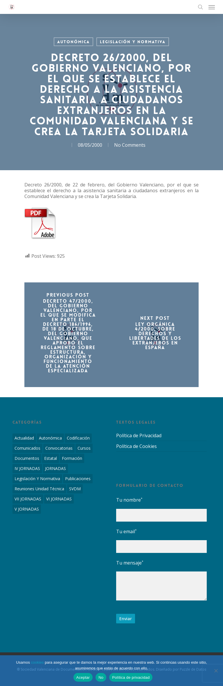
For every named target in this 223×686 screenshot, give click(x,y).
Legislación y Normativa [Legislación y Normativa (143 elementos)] (37, 478)
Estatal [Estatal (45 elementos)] (50, 458)
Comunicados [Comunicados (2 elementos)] (27, 448)
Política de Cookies (136, 446)
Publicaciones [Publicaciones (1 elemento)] (78, 478)
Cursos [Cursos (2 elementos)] (84, 448)
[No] (216, 671)
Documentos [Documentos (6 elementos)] (27, 458)
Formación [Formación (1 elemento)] (72, 458)
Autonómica (73, 41)
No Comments (129, 145)
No (100, 677)
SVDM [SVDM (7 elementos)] (75, 488)
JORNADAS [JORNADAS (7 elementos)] (55, 468)
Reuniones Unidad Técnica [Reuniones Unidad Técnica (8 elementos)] (39, 488)
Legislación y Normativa (133, 41)
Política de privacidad (131, 677)
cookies (37, 662)
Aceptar (83, 677)
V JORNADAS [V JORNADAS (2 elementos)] (27, 509)
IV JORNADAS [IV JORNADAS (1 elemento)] (27, 468)
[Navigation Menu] (211, 7)
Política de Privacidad (138, 436)
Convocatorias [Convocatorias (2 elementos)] (59, 448)
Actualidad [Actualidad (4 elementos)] (24, 438)
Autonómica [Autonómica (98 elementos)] (50, 438)
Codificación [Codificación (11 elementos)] (78, 438)
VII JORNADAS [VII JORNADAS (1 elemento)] (28, 499)
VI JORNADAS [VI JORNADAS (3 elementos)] (59, 499)
